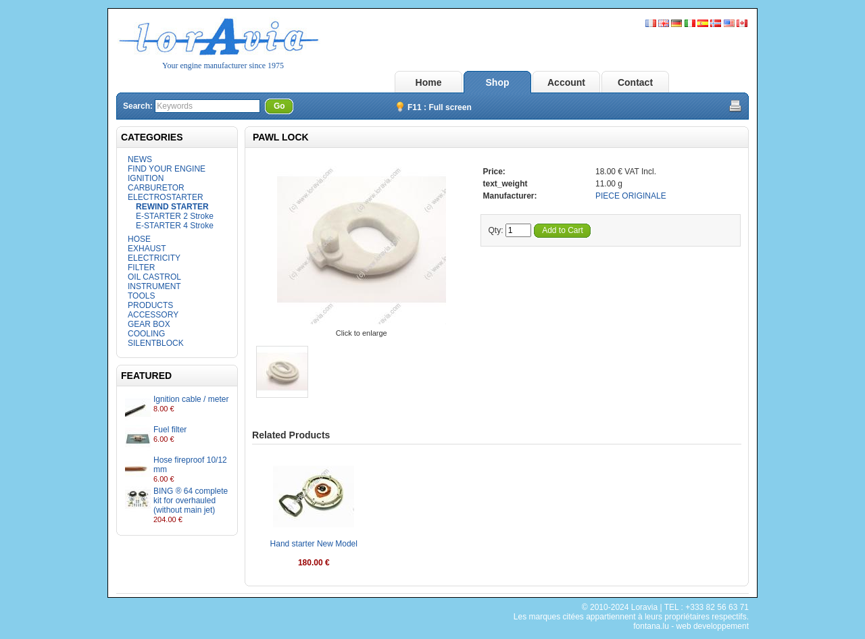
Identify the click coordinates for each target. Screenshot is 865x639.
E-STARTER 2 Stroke (175, 216)
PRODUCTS (150, 305)
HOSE (139, 239)
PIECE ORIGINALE (630, 196)
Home (429, 82)
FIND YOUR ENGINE (166, 169)
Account (566, 82)
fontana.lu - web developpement (691, 626)
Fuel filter (170, 429)
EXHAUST (147, 248)
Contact (635, 82)
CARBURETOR (156, 188)
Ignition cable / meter (190, 399)
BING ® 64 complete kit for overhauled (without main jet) (190, 500)
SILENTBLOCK (156, 343)
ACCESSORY (153, 315)
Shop (498, 82)
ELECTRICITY (154, 258)
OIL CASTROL (154, 277)
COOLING (146, 333)
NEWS (140, 159)
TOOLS (141, 296)
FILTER (141, 267)
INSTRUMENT (154, 286)
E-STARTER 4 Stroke (175, 225)
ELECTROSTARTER (165, 197)
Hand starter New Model (313, 543)
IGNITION (146, 178)
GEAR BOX (149, 324)
